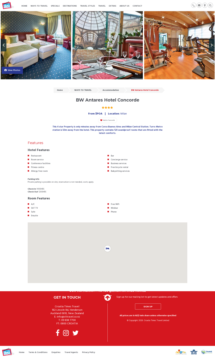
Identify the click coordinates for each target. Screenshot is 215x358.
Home (60, 90)
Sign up (148, 306)
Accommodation (111, 90)
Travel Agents (71, 352)
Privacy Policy (88, 352)
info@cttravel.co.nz (68, 317)
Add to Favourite (107, 120)
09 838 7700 (68, 320)
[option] (36, 45)
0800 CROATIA (69, 323)
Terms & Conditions (38, 352)
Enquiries (56, 352)
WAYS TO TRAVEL (83, 90)
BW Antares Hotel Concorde (145, 90)
